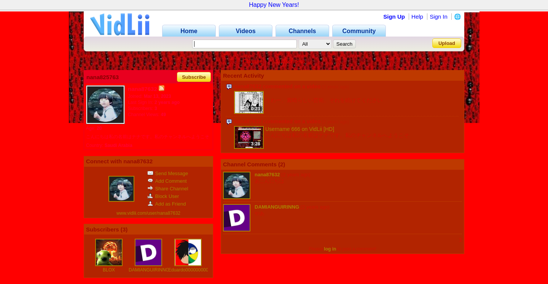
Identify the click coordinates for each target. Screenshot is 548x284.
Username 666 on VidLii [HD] (299, 129)
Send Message (167, 173)
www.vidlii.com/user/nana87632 (148, 213)
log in (330, 249)
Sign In (439, 16)
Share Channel (167, 188)
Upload (446, 43)
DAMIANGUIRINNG (149, 270)
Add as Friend (166, 204)
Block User (163, 196)
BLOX (109, 270)
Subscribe (194, 77)
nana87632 (267, 174)
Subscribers (290, 61)
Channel (253, 61)
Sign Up (394, 16)
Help (417, 16)
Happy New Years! (274, 5)
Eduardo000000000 (188, 270)
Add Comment (167, 181)
